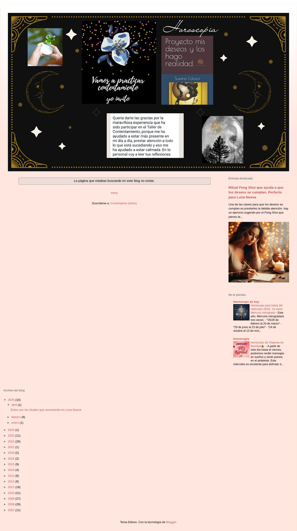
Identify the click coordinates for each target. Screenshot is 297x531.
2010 (11, 493)
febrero (17, 417)
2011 (11, 487)
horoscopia (241, 339)
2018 (11, 452)
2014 (11, 470)
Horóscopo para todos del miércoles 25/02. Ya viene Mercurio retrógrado (267, 309)
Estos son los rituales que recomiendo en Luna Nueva (46, 409)
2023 (11, 435)
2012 (11, 481)
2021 (11, 447)
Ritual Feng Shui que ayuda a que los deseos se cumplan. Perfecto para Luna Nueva (256, 192)
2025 (11, 400)
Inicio (114, 193)
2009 (11, 498)
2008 (11, 504)
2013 (11, 475)
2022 (11, 441)
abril (15, 404)
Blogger (171, 522)
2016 (11, 458)
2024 (11, 430)
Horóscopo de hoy (246, 301)
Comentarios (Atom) (124, 203)
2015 (11, 464)
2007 (11, 510)
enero (16, 422)
